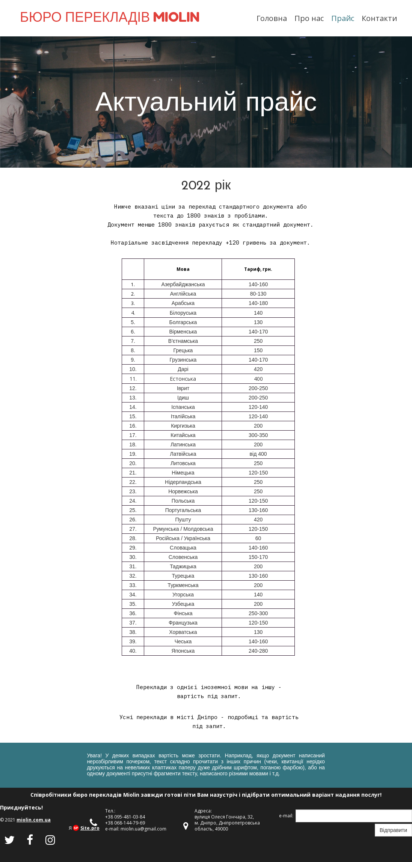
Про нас (309, 18)
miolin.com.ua (34, 820)
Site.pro (90, 828)
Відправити (393, 830)
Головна (272, 18)
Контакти (379, 18)
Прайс (342, 18)
